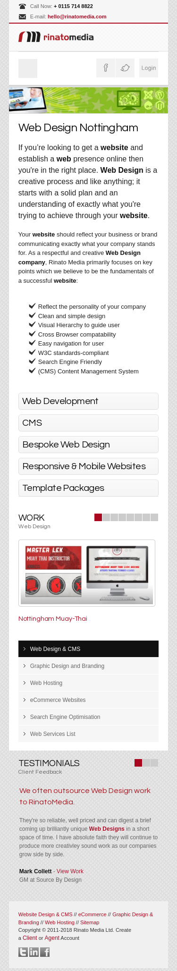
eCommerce (92, 914)
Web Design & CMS (55, 649)
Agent (52, 938)
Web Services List (53, 734)
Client (30, 938)
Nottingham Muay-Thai (52, 619)
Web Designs (107, 829)
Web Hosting (46, 683)
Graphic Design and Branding (67, 666)
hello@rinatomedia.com (77, 16)
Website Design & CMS (45, 914)
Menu (27, 68)
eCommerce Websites (58, 700)
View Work (70, 871)
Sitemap (89, 922)
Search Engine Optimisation (65, 717)
